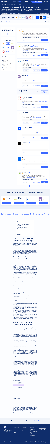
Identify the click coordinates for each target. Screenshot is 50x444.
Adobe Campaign (26, 97)
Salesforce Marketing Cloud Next (30, 30)
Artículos (20, 13)
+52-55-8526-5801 (32, 435)
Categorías (27, 1)
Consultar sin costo (36, 40)
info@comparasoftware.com (33, 437)
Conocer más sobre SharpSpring (31, 177)
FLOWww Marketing (27, 45)
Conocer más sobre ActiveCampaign (42, 132)
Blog (14, 430)
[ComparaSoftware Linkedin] (4, 435)
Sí (4, 33)
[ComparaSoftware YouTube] (6, 435)
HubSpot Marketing (27, 112)
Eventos (15, 432)
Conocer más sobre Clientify (38, 162)
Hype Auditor (25, 142)
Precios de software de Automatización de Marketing (24, 231)
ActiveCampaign (26, 127)
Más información (13, 13)
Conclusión (19, 234)
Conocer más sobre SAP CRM (35, 65)
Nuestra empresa (16, 427)
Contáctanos (32, 427)
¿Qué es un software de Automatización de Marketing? (24, 225)
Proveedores (24, 427)
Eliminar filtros (8, 21)
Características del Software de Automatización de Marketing (22, 228)
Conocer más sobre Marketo (32, 80)
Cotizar (44, 40)
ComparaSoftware (19, 412)
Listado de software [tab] (5, 13)
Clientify (24, 158)
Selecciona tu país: (42, 426)
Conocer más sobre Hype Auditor (38, 147)
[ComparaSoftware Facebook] (8, 435)
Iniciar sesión (46, 1)
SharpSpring (25, 172)
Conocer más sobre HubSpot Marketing (35, 117)
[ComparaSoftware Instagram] (9, 435)
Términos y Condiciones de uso (42, 442)
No (10, 33)
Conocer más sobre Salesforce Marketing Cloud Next (37, 35)
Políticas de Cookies (35, 441)
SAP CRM (24, 60)
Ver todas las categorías (33, 420)
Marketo (24, 75)
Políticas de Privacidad (28, 441)
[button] (35, 37)
